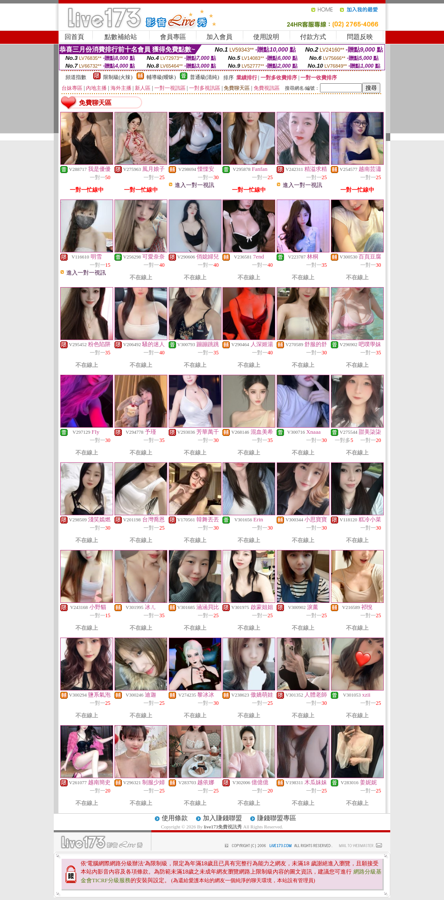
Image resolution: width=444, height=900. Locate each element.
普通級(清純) (204, 77)
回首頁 (74, 36)
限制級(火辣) (118, 77)
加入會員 (219, 36)
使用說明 (266, 36)
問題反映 (360, 36)
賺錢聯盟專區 (276, 818)
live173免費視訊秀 (223, 826)
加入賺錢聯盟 (222, 818)
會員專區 (173, 36)
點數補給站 (120, 36)
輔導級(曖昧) (161, 77)
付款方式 (313, 36)
